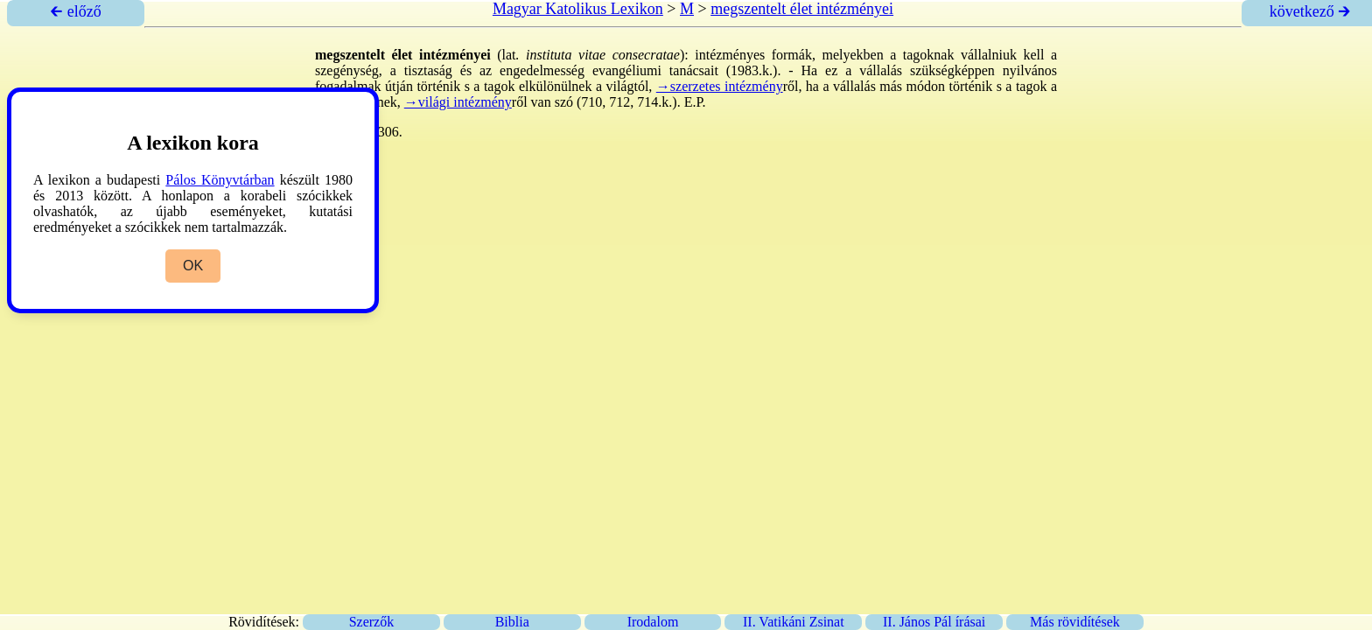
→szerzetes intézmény (719, 86)
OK (193, 265)
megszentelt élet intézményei (801, 9)
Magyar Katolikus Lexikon (578, 9)
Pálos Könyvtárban (219, 179)
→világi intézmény (458, 101)
